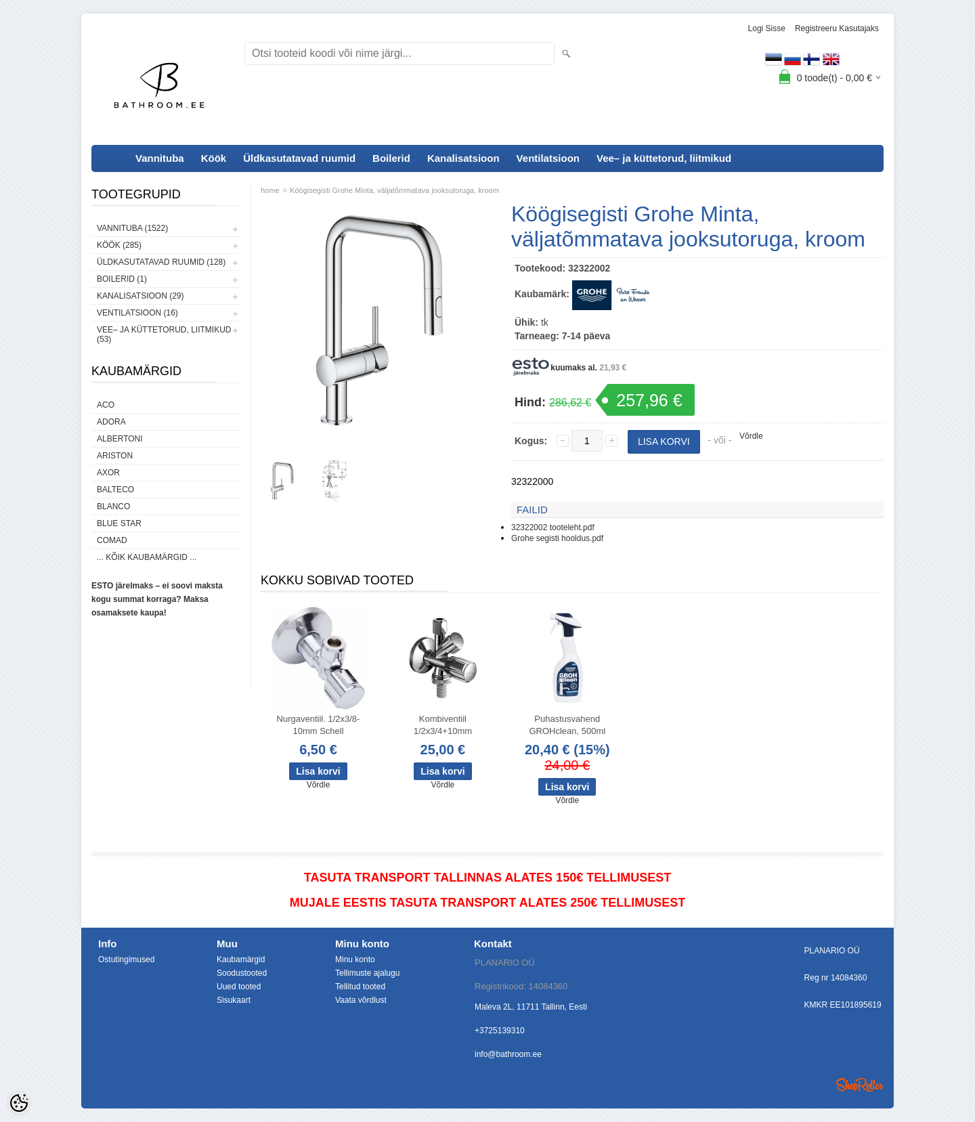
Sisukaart (234, 1000)
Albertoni (120, 439)
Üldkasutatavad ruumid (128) (161, 262)
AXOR (108, 472)
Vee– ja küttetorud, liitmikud (664, 158)
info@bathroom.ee (508, 1054)
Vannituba (159, 158)
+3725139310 (500, 1030)
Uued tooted (239, 986)
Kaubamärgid (241, 959)
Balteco (115, 489)
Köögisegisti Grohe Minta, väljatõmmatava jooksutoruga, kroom (394, 190)
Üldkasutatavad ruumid (299, 158)
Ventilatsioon (548, 158)
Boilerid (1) (122, 279)
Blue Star (119, 523)
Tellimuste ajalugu (367, 973)
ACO (105, 405)
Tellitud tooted (360, 986)
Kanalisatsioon (463, 158)
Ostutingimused (126, 959)
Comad (112, 540)
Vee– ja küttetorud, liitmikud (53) (164, 334)
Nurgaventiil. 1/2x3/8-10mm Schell (318, 725)
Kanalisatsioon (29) (140, 296)
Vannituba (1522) (132, 228)
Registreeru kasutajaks (837, 28)
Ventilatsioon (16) (137, 313)
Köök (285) (119, 245)
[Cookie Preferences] (19, 1103)
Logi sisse (766, 28)
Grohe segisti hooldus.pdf (557, 538)
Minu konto (355, 959)
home (270, 190)
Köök (214, 158)
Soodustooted (242, 973)
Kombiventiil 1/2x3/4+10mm (443, 725)
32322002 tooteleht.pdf (552, 527)
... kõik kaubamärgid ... (146, 557)
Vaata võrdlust (361, 1000)
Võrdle (751, 436)
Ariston (115, 455)
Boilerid (391, 158)
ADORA (111, 422)
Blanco (113, 506)
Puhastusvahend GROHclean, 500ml (567, 725)
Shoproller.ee (860, 1085)
